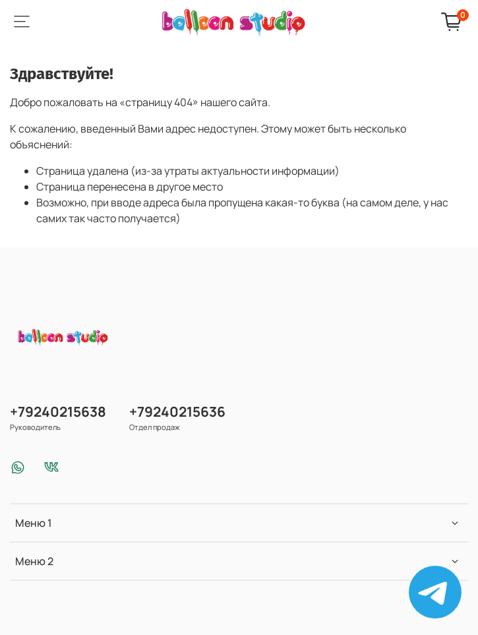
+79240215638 (58, 411)
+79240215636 (177, 411)
